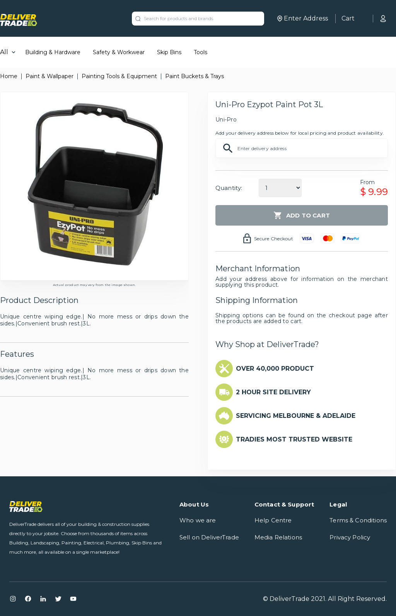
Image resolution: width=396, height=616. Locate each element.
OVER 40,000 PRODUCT (275, 368)
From (367, 182)
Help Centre (273, 520)
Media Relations (278, 537)
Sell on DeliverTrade (209, 537)
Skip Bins (169, 52)
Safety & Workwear (119, 52)
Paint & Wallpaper (49, 76)
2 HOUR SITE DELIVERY (273, 392)
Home (8, 76)
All (4, 52)
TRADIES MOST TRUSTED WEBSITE (294, 439)
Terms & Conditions (358, 520)
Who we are (197, 520)
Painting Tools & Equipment (119, 76)
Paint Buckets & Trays (194, 76)
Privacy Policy (349, 537)
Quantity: (228, 188)
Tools (200, 52)
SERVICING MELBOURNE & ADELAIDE (295, 415)
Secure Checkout (273, 238)
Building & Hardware (52, 52)
